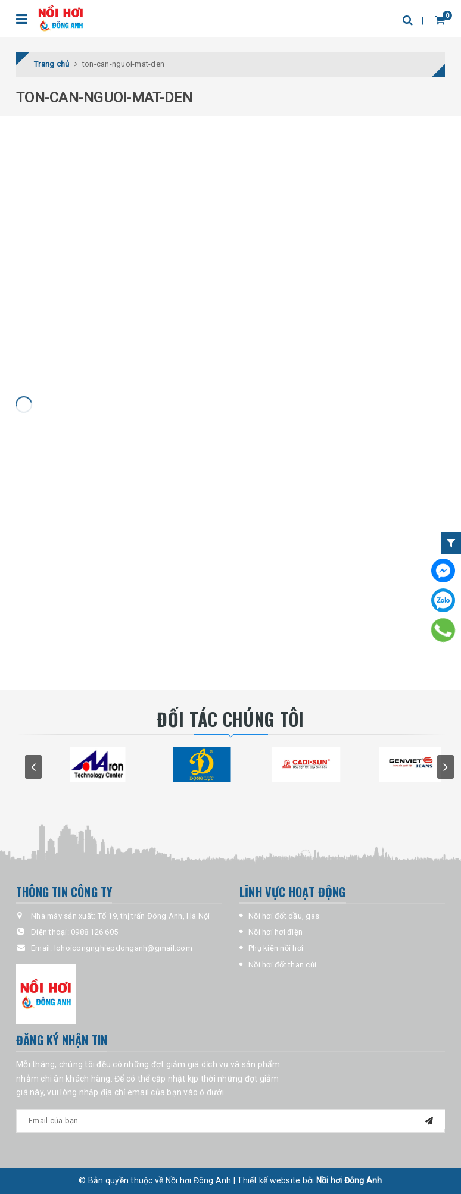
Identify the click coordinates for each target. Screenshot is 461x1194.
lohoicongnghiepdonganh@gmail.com (123, 948)
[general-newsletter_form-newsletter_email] (230, 1121)
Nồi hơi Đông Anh (349, 1180)
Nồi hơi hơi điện (275, 931)
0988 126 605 (94, 931)
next (445, 767)
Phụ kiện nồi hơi (275, 948)
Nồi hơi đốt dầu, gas (283, 915)
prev (33, 767)
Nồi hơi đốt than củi (282, 964)
